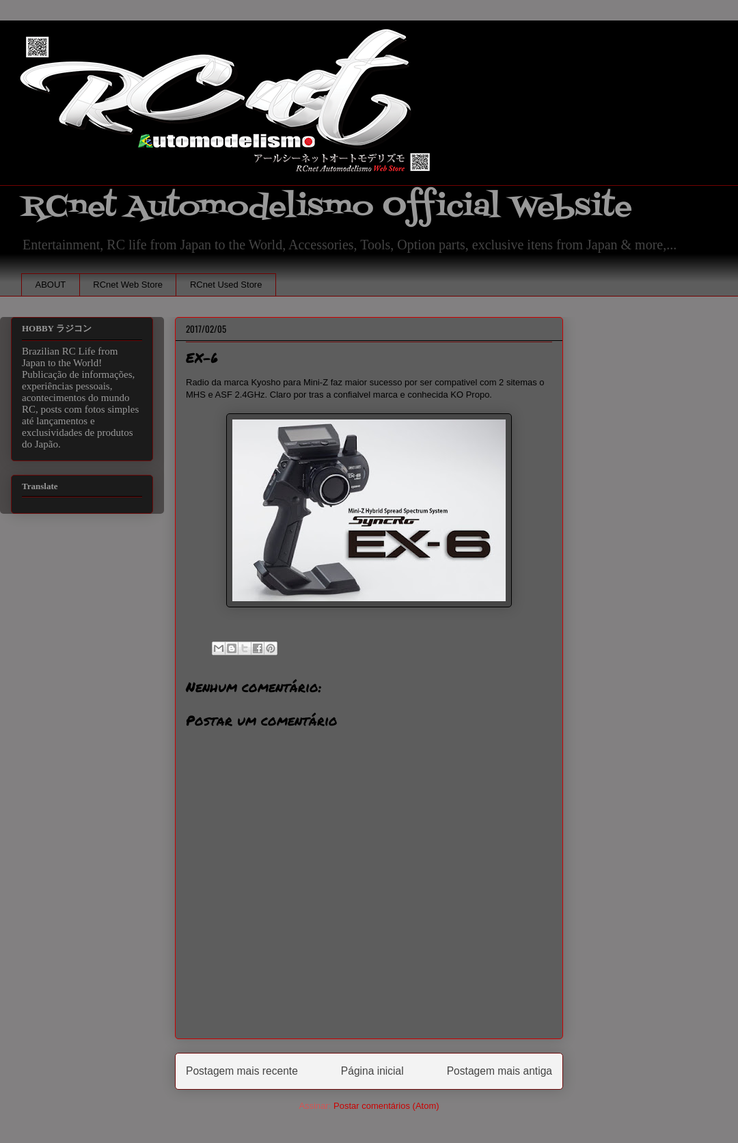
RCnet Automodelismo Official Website (326, 207)
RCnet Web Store (128, 284)
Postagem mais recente (242, 1071)
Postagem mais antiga (499, 1071)
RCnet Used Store (226, 284)
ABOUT (51, 284)
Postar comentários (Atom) (386, 1106)
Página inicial (372, 1071)
